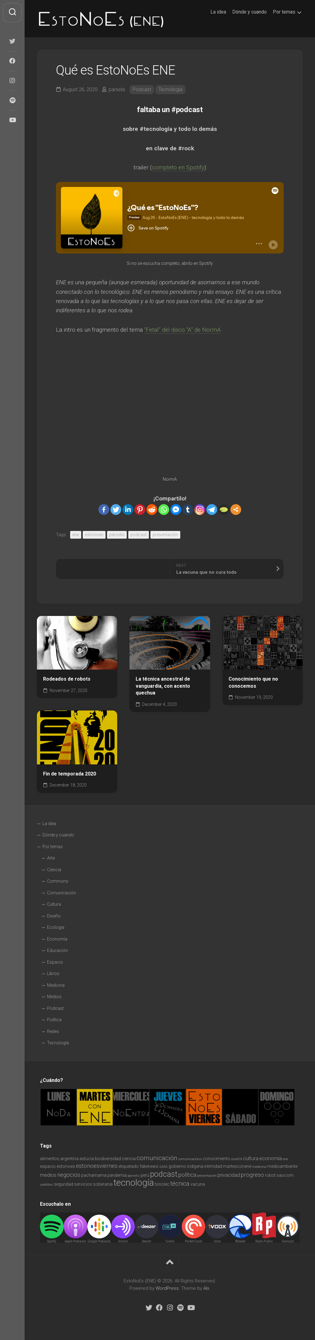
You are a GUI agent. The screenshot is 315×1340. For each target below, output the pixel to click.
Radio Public (264, 1241)
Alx (206, 1288)
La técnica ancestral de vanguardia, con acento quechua (163, 686)
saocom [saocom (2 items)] (285, 1175)
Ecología (55, 927)
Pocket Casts (193, 1241)
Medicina (56, 985)
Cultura (54, 904)
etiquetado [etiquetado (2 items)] (128, 1166)
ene (75, 534)
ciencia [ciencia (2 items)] (129, 1158)
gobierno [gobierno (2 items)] (177, 1166)
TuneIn (170, 1241)
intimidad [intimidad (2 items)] (213, 1166)
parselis (117, 89)
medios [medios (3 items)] (48, 1175)
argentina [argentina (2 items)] (69, 1158)
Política (54, 1019)
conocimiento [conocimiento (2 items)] (216, 1158)
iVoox (217, 1241)
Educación (57, 950)
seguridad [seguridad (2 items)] (63, 1184)
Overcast (288, 1241)
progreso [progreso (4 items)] (252, 1175)
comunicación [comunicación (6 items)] (157, 1158)
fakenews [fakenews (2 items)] (149, 1166)
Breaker (240, 1241)
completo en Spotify (178, 167)
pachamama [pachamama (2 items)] (93, 1175)
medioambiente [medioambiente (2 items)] (282, 1166)
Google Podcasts (99, 1241)
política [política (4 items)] (187, 1175)
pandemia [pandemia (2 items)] (117, 1175)
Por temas (284, 12)
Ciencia (54, 869)
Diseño (54, 915)
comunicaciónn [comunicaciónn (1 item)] (190, 1159)
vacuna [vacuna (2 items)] (197, 1184)
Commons (57, 881)
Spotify (51, 1241)
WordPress (167, 1288)
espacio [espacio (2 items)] (48, 1166)
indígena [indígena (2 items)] (195, 1166)
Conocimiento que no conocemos (253, 682)
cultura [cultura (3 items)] (250, 1158)
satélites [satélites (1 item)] (46, 1185)
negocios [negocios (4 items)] (68, 1175)
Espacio (55, 962)
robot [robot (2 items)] (270, 1175)
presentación (165, 534)
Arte (51, 858)
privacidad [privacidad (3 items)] (228, 1175)
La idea (218, 12)
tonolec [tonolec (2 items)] (162, 1184)
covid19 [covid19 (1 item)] (236, 1159)
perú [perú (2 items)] (145, 1175)
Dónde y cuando (249, 12)
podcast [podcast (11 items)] (163, 1174)
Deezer (146, 1241)
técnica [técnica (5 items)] (179, 1183)
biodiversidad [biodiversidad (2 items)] (108, 1158)
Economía (57, 939)
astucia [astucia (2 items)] (86, 1158)
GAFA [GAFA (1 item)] (163, 1167)
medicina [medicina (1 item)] (259, 1167)
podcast (138, 534)
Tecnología (170, 89)
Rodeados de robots (66, 679)
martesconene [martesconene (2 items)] (237, 1166)
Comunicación (61, 892)
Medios (54, 996)
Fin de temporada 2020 (69, 774)
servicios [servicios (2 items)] (83, 1184)
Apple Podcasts (75, 1241)
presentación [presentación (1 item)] (207, 1176)
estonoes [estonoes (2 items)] (66, 1166)
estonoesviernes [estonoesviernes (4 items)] (97, 1166)
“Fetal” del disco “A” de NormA (182, 329)
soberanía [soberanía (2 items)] (103, 1184)
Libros (53, 973)
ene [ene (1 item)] (285, 1159)
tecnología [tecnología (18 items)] (134, 1182)
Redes (53, 1031)
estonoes (94, 534)
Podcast (142, 89)
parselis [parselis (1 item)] (134, 1176)
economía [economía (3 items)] (270, 1158)
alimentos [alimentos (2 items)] (49, 1158)
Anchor (123, 1241)
